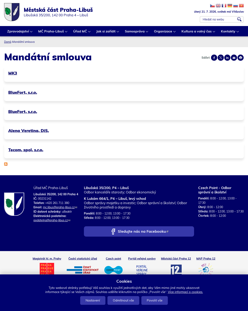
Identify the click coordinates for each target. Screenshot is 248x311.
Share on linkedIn (227, 58)
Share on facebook (214, 58)
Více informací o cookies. (185, 292)
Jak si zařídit (106, 32)
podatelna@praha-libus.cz (51, 220)
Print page (240, 58)
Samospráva (135, 32)
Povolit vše (154, 300)
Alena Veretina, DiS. (28, 130)
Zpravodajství (18, 32)
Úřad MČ (80, 32)
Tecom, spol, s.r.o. (25, 149)
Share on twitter (221, 58)
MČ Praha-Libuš (51, 32)
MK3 (12, 73)
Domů (7, 41)
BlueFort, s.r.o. (22, 92)
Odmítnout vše (123, 300)
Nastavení (93, 300)
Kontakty (228, 32)
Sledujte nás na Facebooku (143, 232)
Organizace (163, 32)
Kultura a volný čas (196, 32)
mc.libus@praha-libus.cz (60, 207)
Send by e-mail (234, 58)
